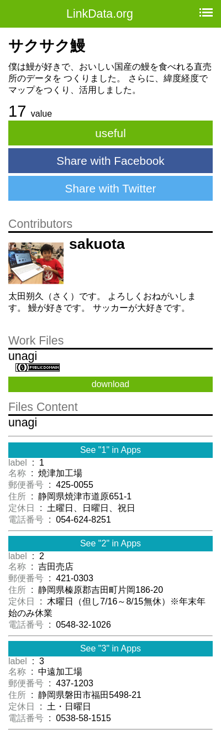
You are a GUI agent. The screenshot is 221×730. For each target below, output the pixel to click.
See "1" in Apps (110, 450)
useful (110, 133)
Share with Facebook (110, 160)
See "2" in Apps (110, 543)
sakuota (97, 244)
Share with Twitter (110, 188)
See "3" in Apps (110, 648)
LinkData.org (99, 13)
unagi (22, 356)
